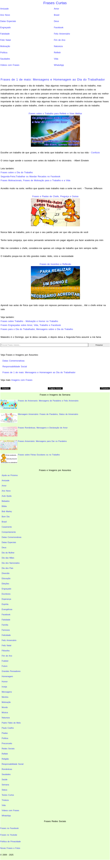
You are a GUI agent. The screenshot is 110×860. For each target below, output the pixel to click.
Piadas (5, 733)
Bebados (5, 501)
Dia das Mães (8, 558)
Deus (56, 21)
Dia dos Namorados (10, 563)
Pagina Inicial (55, 388)
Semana (5, 785)
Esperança (6, 599)
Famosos (6, 630)
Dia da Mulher (8, 553)
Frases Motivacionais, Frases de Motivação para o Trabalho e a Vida (35, 180)
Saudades (5, 59)
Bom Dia (5, 517)
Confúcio (95, 152)
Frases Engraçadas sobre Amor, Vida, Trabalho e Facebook (31, 325)
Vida (56, 59)
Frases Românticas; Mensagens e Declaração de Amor (34, 431)
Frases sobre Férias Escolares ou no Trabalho (30, 458)
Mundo (5, 707)
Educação (6, 578)
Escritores (6, 594)
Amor (56, 8)
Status (4, 790)
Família (5, 625)
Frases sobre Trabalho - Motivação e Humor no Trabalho (29, 321)
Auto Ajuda (6, 496)
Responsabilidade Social (12, 764)
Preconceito (7, 743)
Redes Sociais (8, 749)
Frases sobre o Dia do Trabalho (17, 172)
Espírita (5, 604)
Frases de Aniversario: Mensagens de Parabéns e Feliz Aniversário (39, 404)
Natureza (58, 46)
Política (3, 52)
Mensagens (7, 692)
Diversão (5, 573)
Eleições (5, 584)
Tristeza (5, 800)
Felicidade (6, 635)
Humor (5, 682)
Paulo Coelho (8, 728)
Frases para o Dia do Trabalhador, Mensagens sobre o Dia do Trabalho (37, 329)
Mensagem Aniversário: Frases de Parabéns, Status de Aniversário (39, 418)
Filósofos (6, 651)
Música (5, 712)
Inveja (4, 687)
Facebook (58, 27)
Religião (5, 759)
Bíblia (4, 506)
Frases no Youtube (8, 835)
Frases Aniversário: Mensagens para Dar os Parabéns (33, 445)
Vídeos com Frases (9, 65)
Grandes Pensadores (11, 671)
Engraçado (5, 27)
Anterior (5, 388)
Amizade (4, 8)
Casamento (7, 527)
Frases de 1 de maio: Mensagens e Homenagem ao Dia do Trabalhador (53, 79)
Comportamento (9, 532)
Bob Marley (7, 511)
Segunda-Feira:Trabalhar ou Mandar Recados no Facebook (30, 176)
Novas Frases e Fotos (10, 848)
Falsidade (5, 34)
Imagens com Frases (21, 380)
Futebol (5, 661)
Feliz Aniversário (62, 34)
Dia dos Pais (7, 568)
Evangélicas (7, 609)
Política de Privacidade (10, 841)
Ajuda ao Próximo (10, 475)
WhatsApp (59, 65)
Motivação (5, 46)
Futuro (4, 666)
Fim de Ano (59, 40)
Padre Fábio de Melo (11, 723)
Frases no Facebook (9, 828)
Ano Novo (5, 15)
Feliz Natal (5, 40)
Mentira (5, 697)
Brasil (56, 15)
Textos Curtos (8, 795)
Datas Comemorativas (11, 537)
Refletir (57, 52)
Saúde (4, 779)
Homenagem (7, 676)
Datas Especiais (8, 21)
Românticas (7, 769)
